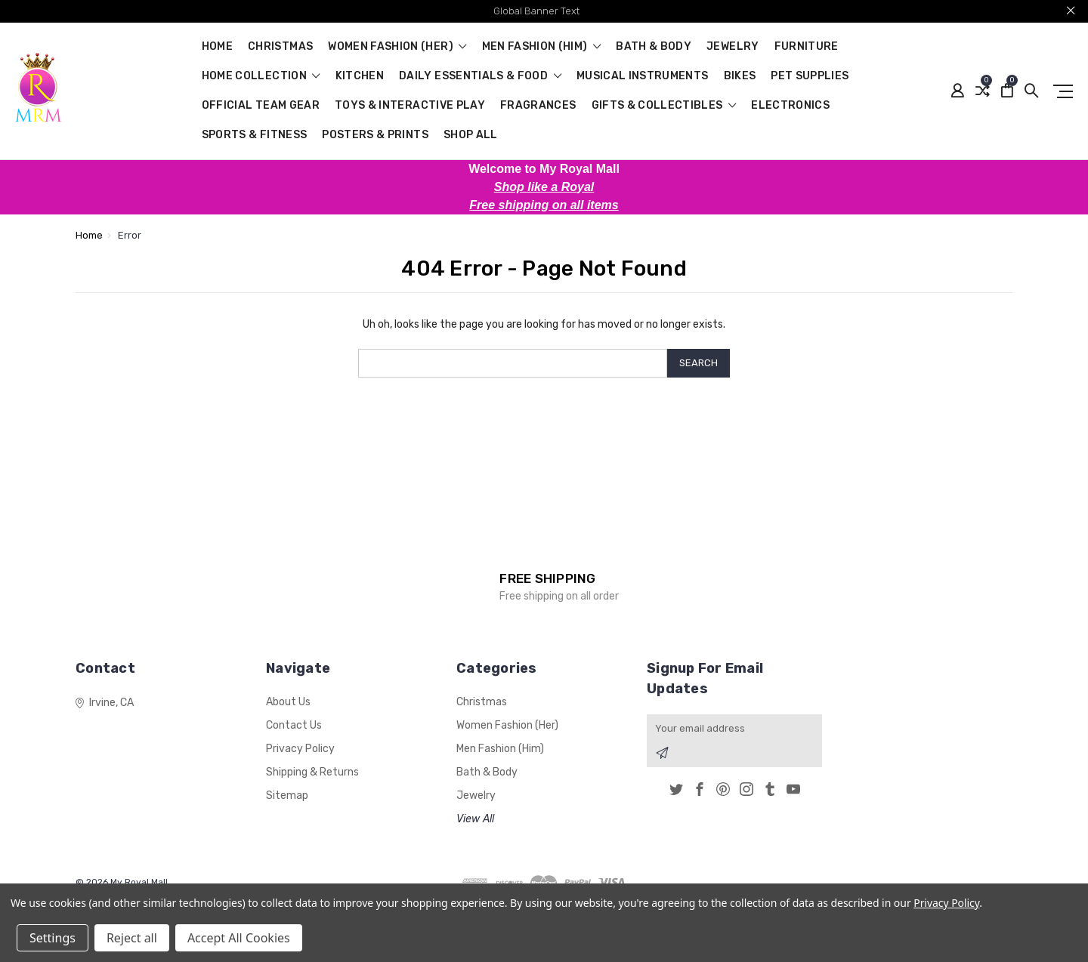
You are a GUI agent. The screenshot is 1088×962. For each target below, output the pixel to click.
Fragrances (538, 106)
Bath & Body (653, 47)
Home (217, 47)
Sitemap (287, 795)
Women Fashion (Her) (397, 47)
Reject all (132, 938)
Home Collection (261, 76)
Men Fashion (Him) (541, 47)
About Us (288, 701)
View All (475, 818)
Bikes (740, 76)
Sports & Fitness (255, 135)
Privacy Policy (300, 748)
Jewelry (732, 47)
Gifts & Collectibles (664, 106)
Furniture (806, 47)
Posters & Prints (375, 135)
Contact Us (294, 725)
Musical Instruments (642, 76)
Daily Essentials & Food (480, 76)
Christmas (280, 47)
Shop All (471, 135)
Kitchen (359, 76)
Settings (52, 938)
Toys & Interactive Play (410, 106)
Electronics (790, 106)
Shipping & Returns (312, 772)
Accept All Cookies (238, 938)
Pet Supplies (809, 76)
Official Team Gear (261, 106)
